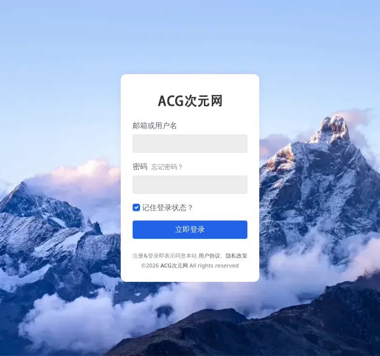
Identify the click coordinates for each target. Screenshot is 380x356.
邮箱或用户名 (155, 125)
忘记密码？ (167, 166)
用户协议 (209, 255)
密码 (158, 166)
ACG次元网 (174, 265)
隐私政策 (236, 255)
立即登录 (190, 229)
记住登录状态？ (168, 207)
